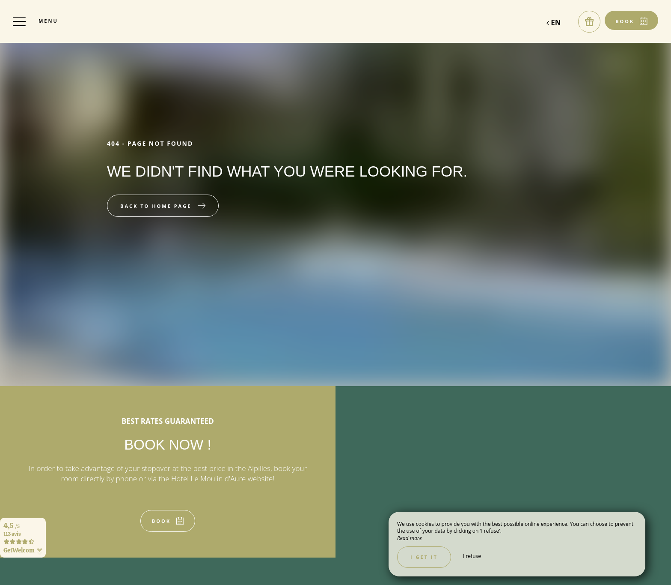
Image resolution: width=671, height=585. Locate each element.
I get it (424, 557)
